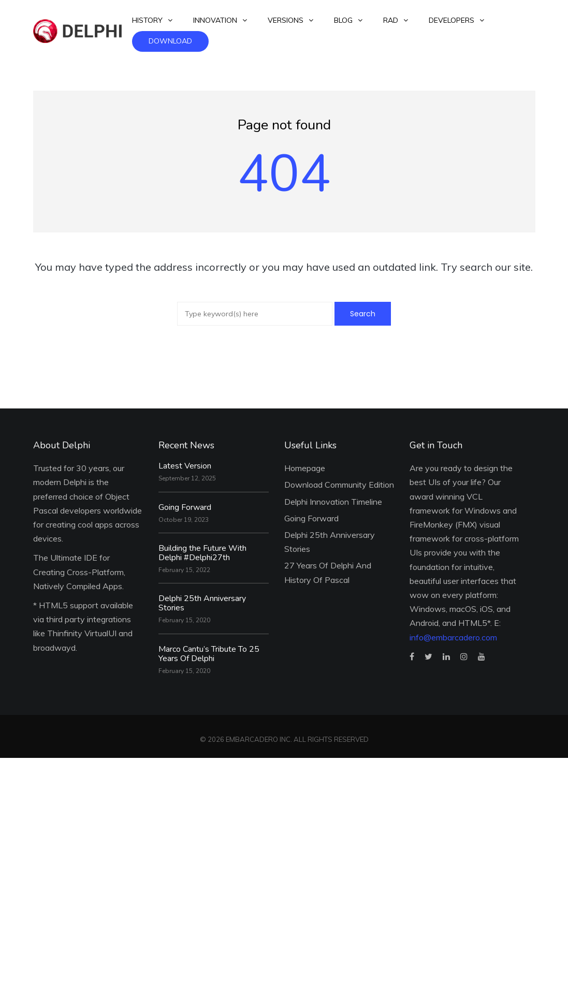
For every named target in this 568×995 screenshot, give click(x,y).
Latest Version (184, 466)
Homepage (304, 468)
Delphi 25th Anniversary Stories (202, 603)
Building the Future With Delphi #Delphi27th (202, 553)
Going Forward (184, 507)
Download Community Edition (339, 484)
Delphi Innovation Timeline (333, 501)
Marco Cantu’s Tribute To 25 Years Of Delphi (208, 653)
